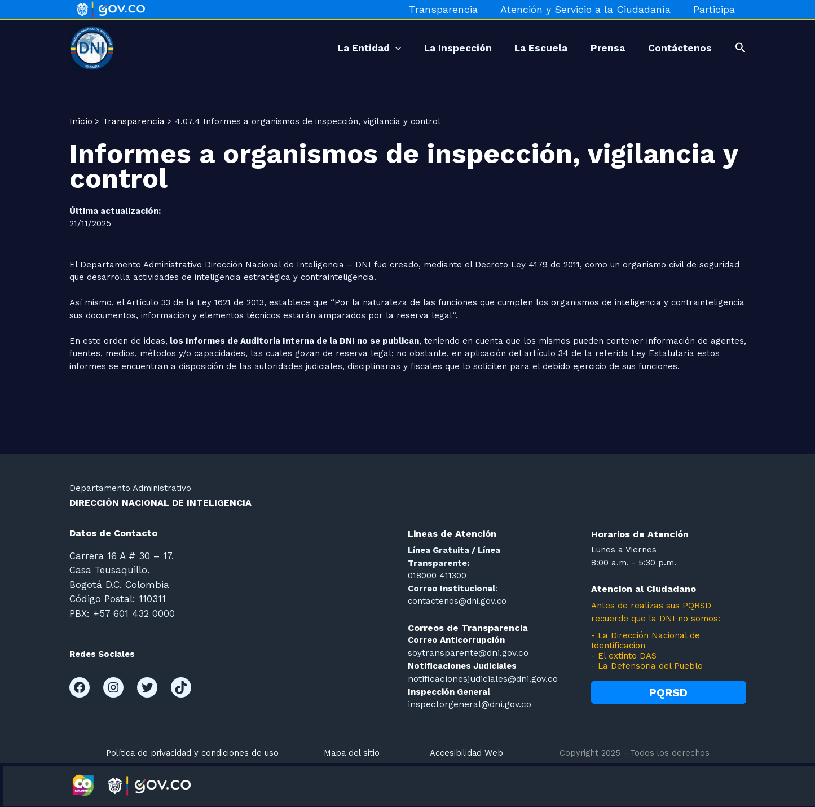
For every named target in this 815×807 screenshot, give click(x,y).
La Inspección (440, 48)
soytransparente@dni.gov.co (466, 652)
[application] (371, 48)
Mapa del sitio (352, 751)
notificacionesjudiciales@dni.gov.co (478, 678)
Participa (715, 9)
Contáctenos (678, 48)
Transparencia (449, 9)
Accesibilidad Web (466, 751)
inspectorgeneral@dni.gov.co (467, 703)
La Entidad (345, 48)
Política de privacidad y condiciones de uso (192, 751)
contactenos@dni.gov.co (457, 601)
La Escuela (528, 48)
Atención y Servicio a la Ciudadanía (589, 9)
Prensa (600, 48)
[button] (740, 48)
